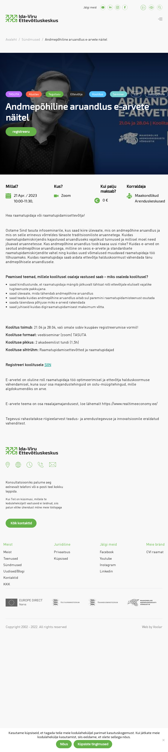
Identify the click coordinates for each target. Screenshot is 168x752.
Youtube (106, 558)
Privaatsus (62, 552)
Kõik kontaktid (21, 523)
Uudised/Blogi (14, 571)
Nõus (64, 744)
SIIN (47, 364)
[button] (8, 464)
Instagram (108, 565)
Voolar (157, 627)
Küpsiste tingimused (93, 744)
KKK (6, 584)
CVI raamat (155, 552)
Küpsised (61, 558)
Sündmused (12, 565)
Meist (7, 552)
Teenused (10, 558)
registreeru (21, 131)
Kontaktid (10, 577)
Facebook (107, 552)
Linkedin (106, 571)
